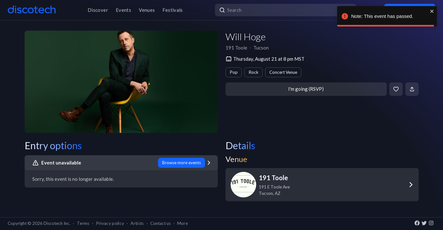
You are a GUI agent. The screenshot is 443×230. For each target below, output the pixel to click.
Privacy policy (110, 223)
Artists (137, 223)
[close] (432, 11)
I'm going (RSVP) (306, 89)
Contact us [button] (160, 223)
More (182, 223)
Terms (83, 223)
